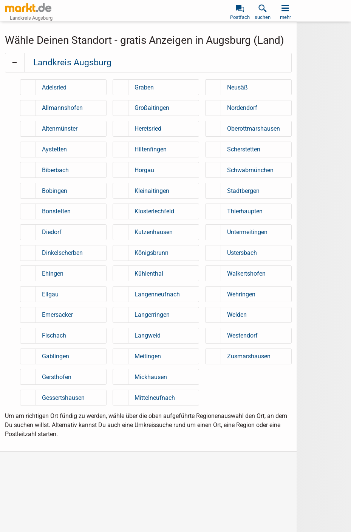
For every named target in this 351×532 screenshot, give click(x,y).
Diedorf (52, 232)
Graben (144, 87)
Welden (237, 314)
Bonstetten (56, 211)
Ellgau (50, 294)
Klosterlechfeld (154, 211)
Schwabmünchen (250, 170)
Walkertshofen (246, 273)
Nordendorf (242, 107)
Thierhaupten (245, 211)
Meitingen (148, 356)
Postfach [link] (240, 17)
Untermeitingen (247, 232)
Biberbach (55, 170)
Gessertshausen (63, 397)
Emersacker (57, 314)
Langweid (148, 335)
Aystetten (54, 149)
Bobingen (54, 190)
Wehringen (241, 294)
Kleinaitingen (152, 190)
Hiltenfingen (151, 149)
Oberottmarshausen (253, 128)
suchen (263, 17)
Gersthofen (56, 377)
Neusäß (237, 87)
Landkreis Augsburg (72, 62)
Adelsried (54, 87)
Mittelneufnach (155, 397)
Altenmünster (59, 128)
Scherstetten (243, 149)
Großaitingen (152, 107)
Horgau (144, 170)
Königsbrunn (152, 252)
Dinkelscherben (62, 252)
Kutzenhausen (154, 232)
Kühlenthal (149, 273)
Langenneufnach (157, 294)
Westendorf (242, 335)
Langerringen (152, 314)
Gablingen (55, 356)
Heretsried (148, 128)
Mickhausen (151, 377)
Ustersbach (242, 252)
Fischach (54, 335)
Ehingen (52, 273)
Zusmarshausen (249, 356)
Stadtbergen (243, 190)
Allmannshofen (62, 107)
